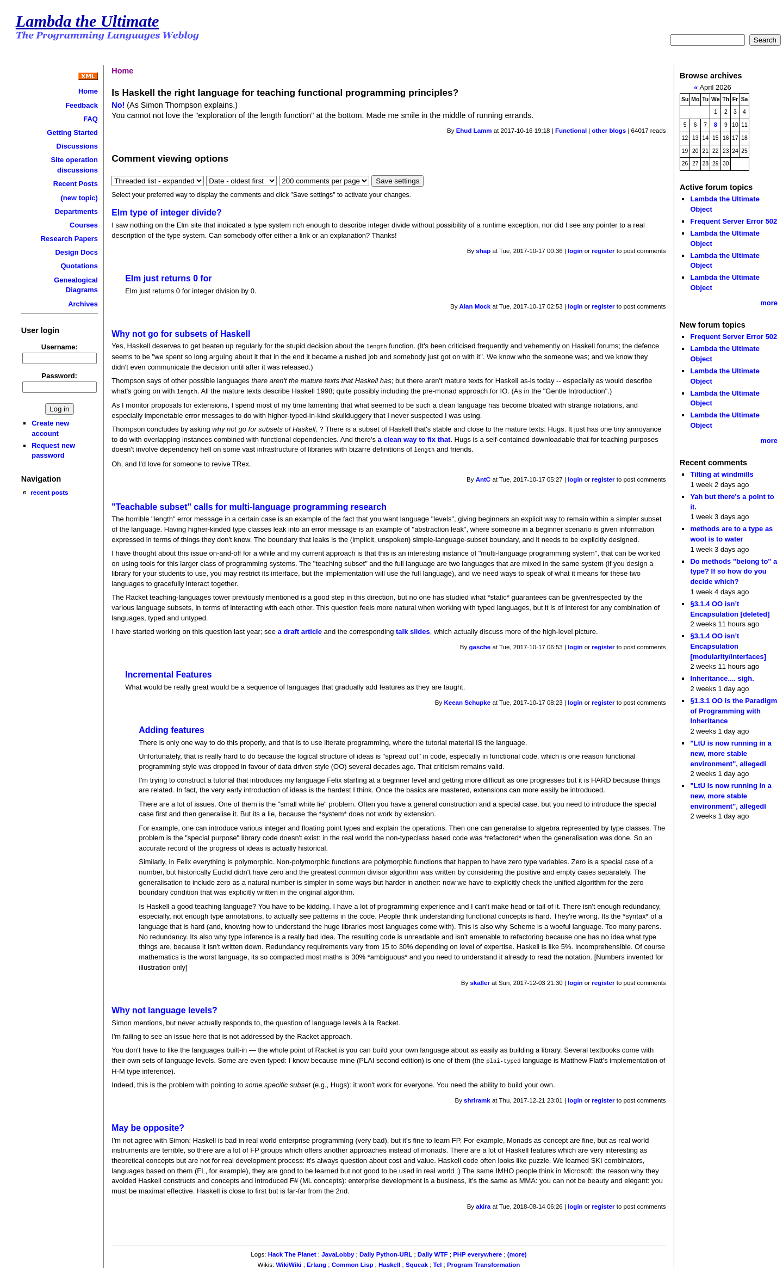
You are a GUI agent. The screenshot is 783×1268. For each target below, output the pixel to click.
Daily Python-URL (385, 1252)
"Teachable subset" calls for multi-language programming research (249, 505)
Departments (76, 211)
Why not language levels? (164, 1008)
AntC (483, 478)
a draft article (300, 630)
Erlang (316, 1262)
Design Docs (76, 252)
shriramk (477, 1098)
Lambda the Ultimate (87, 21)
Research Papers (69, 239)
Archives (83, 304)
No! (118, 105)
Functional (571, 130)
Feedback (81, 105)
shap (483, 251)
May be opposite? (147, 1125)
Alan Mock (475, 306)
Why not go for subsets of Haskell (180, 333)
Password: (60, 376)
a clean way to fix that (414, 438)
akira (483, 1204)
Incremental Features (168, 673)
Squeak (417, 1262)
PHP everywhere (477, 1252)
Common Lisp (353, 1262)
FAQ (90, 119)
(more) (517, 1252)
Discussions (77, 146)
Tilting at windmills (721, 474)
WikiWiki (288, 1262)
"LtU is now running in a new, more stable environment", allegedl (730, 753)
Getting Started (72, 132)
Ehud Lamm (474, 130)
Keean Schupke (467, 701)
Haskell (389, 1262)
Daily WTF (433, 1252)
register (603, 251)
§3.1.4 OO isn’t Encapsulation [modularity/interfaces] (728, 646)
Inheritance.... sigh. (722, 678)
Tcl (437, 1262)
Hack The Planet (292, 1252)
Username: (59, 347)
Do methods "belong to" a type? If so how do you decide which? (733, 571)
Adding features (171, 728)
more (769, 303)
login (575, 251)
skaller (480, 981)
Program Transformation (483, 1262)
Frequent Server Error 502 (733, 221)
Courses (84, 225)
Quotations (79, 266)
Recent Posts (75, 184)
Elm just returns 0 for (168, 278)
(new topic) (79, 198)
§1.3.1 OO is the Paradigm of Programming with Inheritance (733, 711)
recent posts (49, 492)
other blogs (609, 130)
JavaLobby (337, 1252)
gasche (480, 645)
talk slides (413, 630)
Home (88, 91)
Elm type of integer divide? (166, 212)
